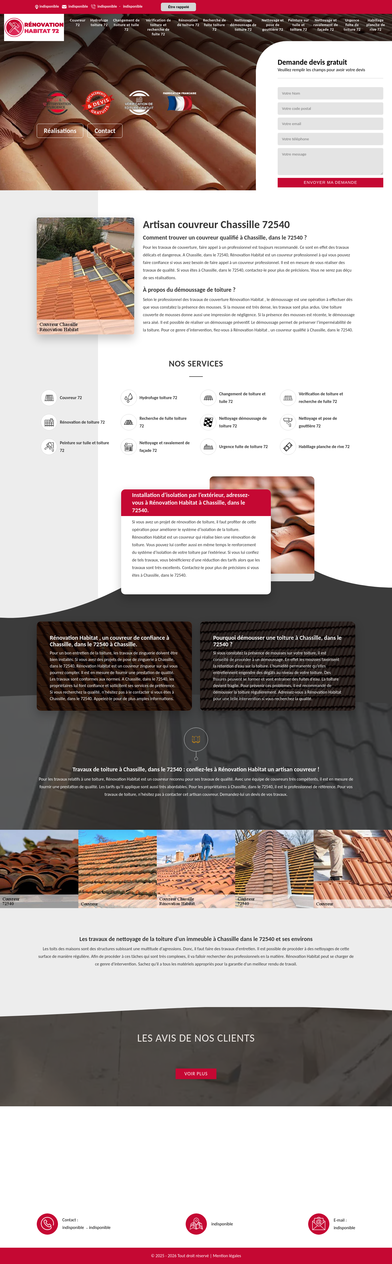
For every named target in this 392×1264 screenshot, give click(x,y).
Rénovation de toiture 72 (188, 22)
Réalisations (60, 131)
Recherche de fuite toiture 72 (214, 25)
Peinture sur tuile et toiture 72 (298, 25)
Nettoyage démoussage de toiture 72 (243, 25)
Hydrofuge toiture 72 (99, 22)
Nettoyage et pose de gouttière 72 (273, 25)
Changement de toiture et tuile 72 (126, 25)
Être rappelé (178, 7)
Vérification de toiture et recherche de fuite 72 (158, 27)
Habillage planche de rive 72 (375, 25)
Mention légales (227, 1255)
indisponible (78, 6)
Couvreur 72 (77, 22)
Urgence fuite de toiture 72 (352, 25)
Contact (104, 131)
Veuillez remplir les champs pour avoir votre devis (321, 69)
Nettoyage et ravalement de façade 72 (326, 25)
